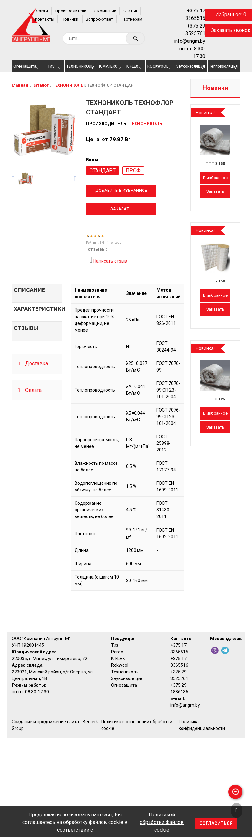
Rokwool (119, 665)
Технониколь (124, 671)
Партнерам (131, 19)
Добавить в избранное (121, 190)
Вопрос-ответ (99, 19)
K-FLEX (132, 66)
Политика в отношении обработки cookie (136, 725)
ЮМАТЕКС (108, 66)
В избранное (215, 177)
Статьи (130, 11)
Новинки (70, 19)
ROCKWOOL (157, 66)
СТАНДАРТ (103, 170)
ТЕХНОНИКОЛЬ (79, 66)
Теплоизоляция (222, 66)
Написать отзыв (108, 260)
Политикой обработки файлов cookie (162, 822)
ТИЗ (51, 66)
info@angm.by (189, 41)
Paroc (117, 651)
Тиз (114, 645)
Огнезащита (24, 66)
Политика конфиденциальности (202, 725)
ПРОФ (133, 170)
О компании (105, 11)
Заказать (121, 208)
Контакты (44, 19)
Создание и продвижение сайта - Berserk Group (55, 725)
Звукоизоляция (189, 66)
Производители (70, 11)
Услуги (41, 11)
